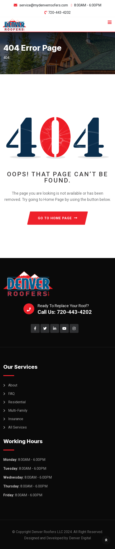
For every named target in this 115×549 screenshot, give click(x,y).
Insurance (15, 419)
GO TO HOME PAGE (57, 218)
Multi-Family (17, 410)
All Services (17, 427)
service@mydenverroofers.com (43, 5)
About (12, 385)
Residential (17, 402)
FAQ (11, 394)
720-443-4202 (59, 12)
